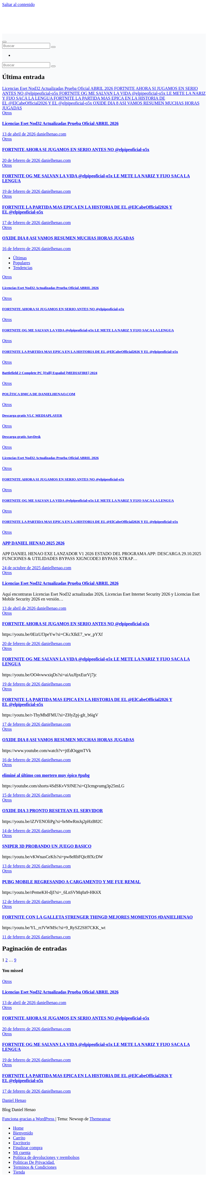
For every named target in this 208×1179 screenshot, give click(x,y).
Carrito (19, 1138)
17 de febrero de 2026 (21, 222)
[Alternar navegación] (4, 42)
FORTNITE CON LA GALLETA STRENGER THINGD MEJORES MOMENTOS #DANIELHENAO (97, 917)
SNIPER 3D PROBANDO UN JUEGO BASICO (46, 846)
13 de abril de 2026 (19, 134)
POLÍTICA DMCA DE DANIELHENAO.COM (38, 394)
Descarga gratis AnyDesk (21, 437)
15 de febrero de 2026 (21, 795)
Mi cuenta (21, 1152)
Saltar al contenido (18, 4)
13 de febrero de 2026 (21, 866)
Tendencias (22, 267)
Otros (7, 113)
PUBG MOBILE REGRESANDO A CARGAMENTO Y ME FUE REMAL (71, 881)
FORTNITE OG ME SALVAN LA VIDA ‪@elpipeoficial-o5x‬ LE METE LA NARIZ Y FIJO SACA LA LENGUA (88, 330)
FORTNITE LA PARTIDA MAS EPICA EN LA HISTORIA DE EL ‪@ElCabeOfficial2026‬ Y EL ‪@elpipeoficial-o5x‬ (90, 352)
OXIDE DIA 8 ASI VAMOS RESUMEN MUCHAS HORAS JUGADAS (68, 238)
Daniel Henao (27, 18)
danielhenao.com (51, 134)
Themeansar (100, 1119)
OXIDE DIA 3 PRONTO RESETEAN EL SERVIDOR (52, 810)
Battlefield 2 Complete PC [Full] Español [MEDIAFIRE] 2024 (49, 373)
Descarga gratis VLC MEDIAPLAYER (32, 415)
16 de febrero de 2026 (21, 248)
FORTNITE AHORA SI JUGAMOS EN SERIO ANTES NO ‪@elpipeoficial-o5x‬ (75, 149)
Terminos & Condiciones (35, 1167)
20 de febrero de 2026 (21, 160)
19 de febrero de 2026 (21, 191)
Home (18, 1128)
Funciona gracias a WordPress (29, 1119)
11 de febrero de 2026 (21, 937)
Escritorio (21, 1142)
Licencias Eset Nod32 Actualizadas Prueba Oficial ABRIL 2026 (60, 123)
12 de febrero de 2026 (21, 901)
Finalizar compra (28, 1147)
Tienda (19, 1172)
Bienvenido (23, 1133)
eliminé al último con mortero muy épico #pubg (46, 775)
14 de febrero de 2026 (21, 830)
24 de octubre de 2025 (22, 567)
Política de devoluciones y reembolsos (46, 1157)
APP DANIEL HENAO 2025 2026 (33, 543)
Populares (21, 262)
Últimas (20, 258)
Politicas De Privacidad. (34, 1162)
